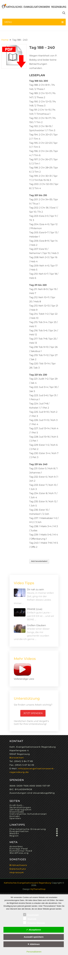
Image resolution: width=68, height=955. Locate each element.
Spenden (15, 818)
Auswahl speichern (34, 937)
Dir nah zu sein (35, 589)
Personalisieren (34, 951)
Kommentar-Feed (21, 850)
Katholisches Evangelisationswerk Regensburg (27, 883)
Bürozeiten (17, 757)
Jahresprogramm (21, 809)
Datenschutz (18, 869)
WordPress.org (19, 853)
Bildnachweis (18, 865)
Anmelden (16, 846)
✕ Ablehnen (34, 944)
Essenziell (31, 914)
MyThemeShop (37, 889)
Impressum (17, 872)
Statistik (29, 918)
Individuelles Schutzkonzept (28, 814)
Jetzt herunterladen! (39, 561)
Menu (8, 22)
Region (14, 835)
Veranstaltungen (20, 807)
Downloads (17, 811)
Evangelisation (19, 831)
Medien (14, 833)
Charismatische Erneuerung (28, 829)
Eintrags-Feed (19, 848)
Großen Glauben (36, 625)
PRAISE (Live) (34, 609)
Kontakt (15, 816)
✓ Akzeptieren (33, 929)
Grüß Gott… (17, 805)
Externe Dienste (34, 922)
